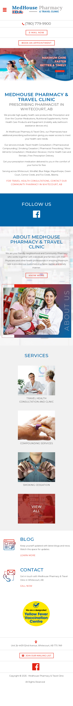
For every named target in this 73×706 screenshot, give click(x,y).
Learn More (28, 555)
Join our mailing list (36, 655)
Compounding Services (36, 443)
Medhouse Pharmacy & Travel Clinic (46, 676)
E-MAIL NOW (36, 32)
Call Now (26, 586)
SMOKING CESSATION (36, 485)
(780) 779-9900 (38, 24)
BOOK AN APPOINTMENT (37, 43)
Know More (36, 275)
